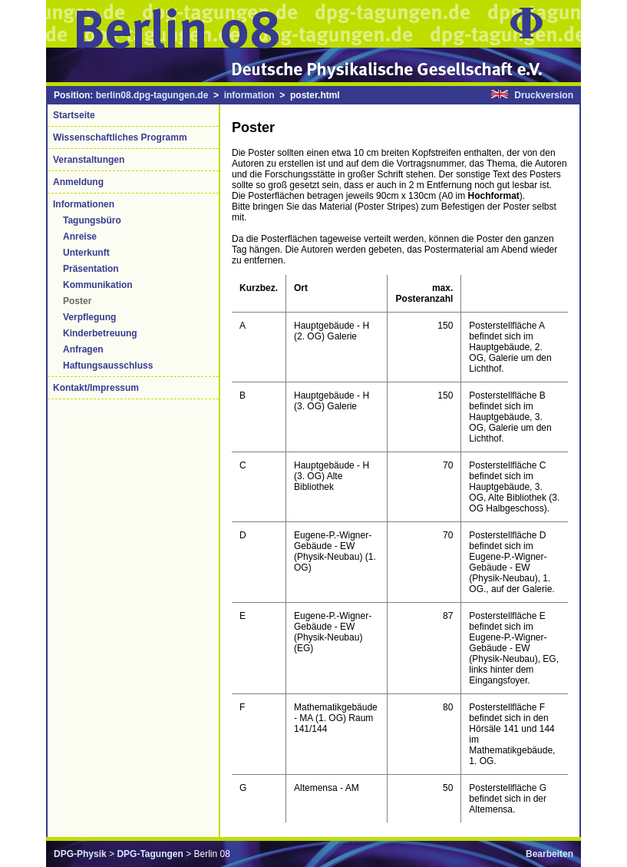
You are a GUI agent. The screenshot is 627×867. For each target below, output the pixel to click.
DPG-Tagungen (150, 854)
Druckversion (543, 95)
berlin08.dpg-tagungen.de (152, 95)
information (249, 95)
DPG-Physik (80, 854)
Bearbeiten (549, 854)
